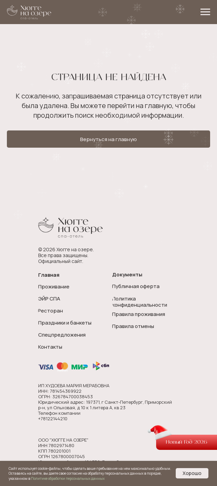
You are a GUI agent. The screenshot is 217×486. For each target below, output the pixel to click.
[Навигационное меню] (205, 12)
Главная (48, 274)
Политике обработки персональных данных (68, 478)
